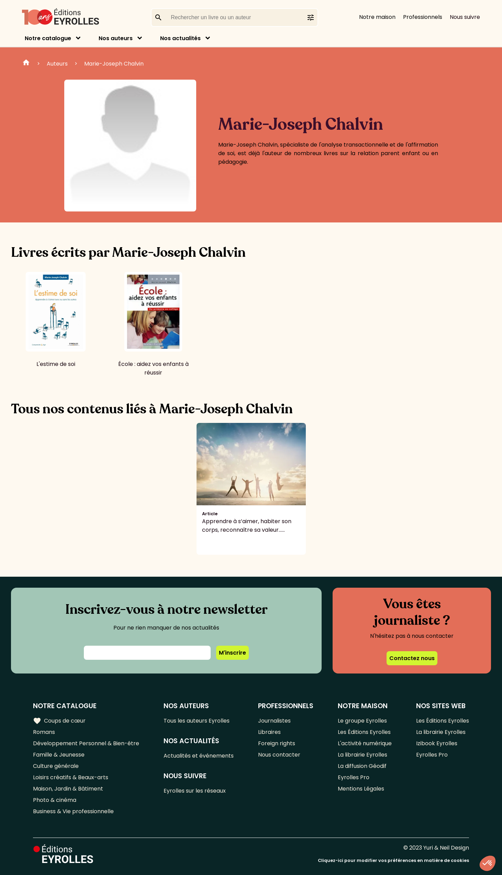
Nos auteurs (116, 38)
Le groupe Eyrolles (362, 721)
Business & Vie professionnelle (73, 811)
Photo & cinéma (54, 800)
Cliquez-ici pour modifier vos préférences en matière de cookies (393, 860)
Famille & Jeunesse (59, 755)
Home (26, 63)
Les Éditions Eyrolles (364, 732)
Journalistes (274, 721)
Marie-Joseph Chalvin (114, 64)
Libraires (269, 732)
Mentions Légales (361, 789)
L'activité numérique (365, 743)
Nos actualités (180, 38)
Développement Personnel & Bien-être (86, 743)
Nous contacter (279, 755)
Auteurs (57, 64)
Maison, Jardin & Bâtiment (68, 789)
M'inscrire (232, 653)
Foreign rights (276, 743)
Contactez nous (412, 658)
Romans (44, 732)
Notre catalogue (48, 38)
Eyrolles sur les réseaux (195, 791)
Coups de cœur (59, 721)
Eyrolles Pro (353, 777)
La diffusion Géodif (362, 766)
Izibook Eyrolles (436, 743)
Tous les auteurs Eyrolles (197, 721)
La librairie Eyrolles (362, 755)
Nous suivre (465, 17)
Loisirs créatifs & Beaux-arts (70, 777)
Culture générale (56, 766)
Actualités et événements (199, 756)
